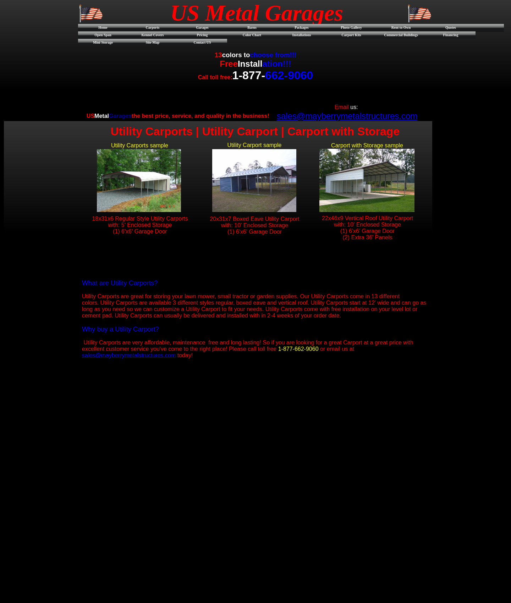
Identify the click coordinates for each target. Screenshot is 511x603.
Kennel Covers (152, 35)
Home (103, 27)
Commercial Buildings (401, 35)
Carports (153, 27)
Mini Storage (103, 42)
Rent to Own (401, 27)
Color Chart (252, 35)
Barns (252, 27)
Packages (301, 27)
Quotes (450, 27)
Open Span (102, 35)
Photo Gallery (351, 27)
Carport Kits (351, 35)
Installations (301, 35)
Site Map (153, 42)
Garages (202, 27)
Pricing (202, 35)
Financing (450, 35)
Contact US (202, 42)
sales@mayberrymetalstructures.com (347, 116)
